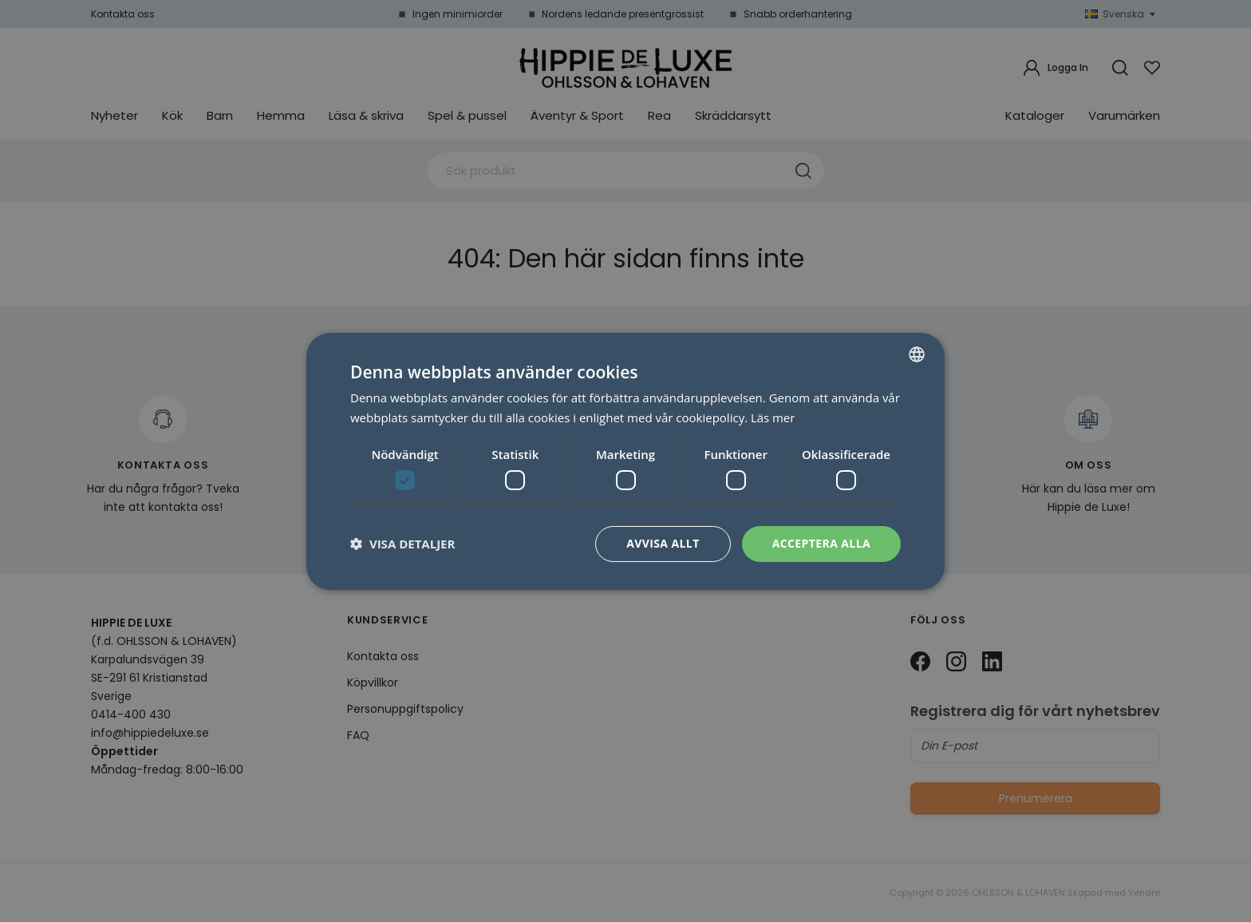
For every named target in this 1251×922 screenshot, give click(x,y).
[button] (402, 543)
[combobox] (917, 354)
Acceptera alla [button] (821, 543)
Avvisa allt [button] (662, 543)
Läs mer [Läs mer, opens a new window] (773, 417)
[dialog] (625, 460)
